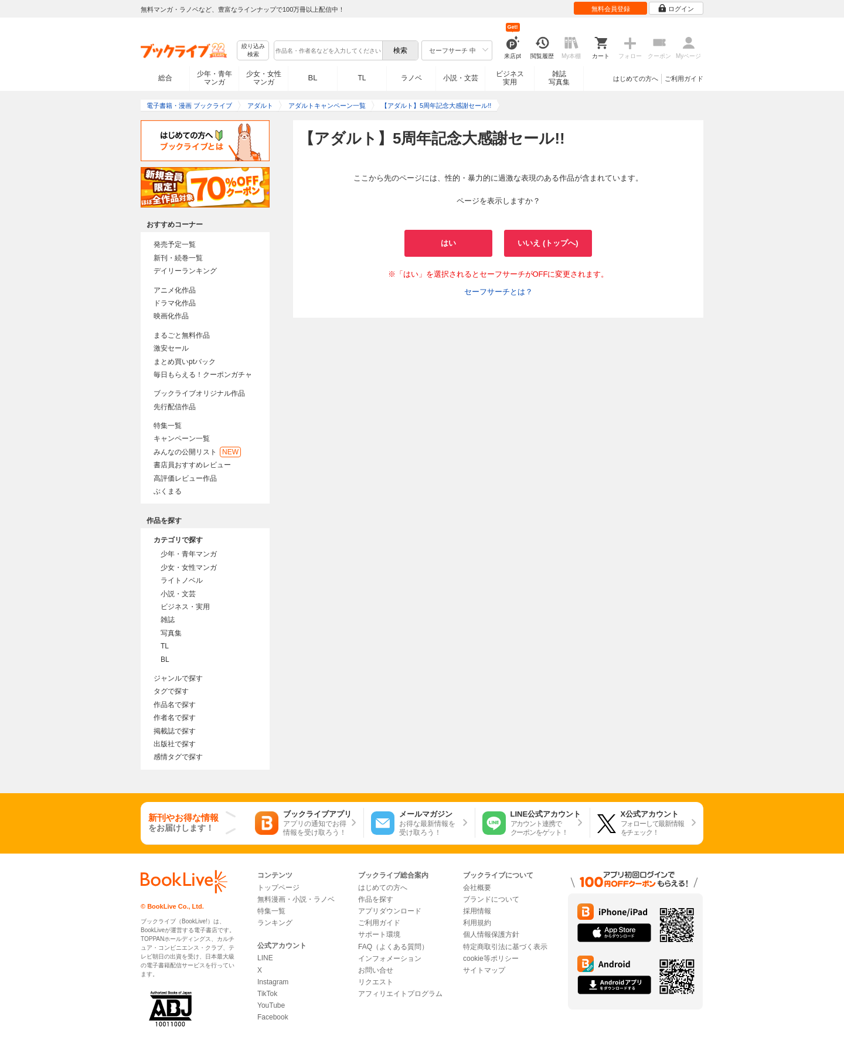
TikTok (267, 994)
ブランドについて (491, 899)
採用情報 (477, 911)
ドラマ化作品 (175, 303)
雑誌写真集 (559, 78)
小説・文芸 (460, 78)
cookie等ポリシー (491, 958)
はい (448, 243)
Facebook (272, 1017)
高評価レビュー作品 (185, 478)
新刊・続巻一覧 (178, 258)
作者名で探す (175, 717)
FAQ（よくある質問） (393, 947)
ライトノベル (182, 580)
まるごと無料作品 (182, 335)
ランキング (274, 923)
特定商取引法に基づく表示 (505, 947)
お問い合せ (375, 970)
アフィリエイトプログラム (400, 994)
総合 (165, 78)
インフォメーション (389, 958)
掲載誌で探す (175, 731)
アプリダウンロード (389, 911)
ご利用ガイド (684, 78)
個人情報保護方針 (491, 934)
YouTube (271, 1005)
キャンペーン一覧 (182, 438)
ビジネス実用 (510, 78)
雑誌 (168, 620)
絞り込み (253, 51)
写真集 (171, 633)
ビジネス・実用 (185, 607)
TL (362, 78)
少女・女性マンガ (263, 78)
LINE (265, 958)
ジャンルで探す (178, 678)
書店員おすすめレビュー (192, 465)
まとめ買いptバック (185, 362)
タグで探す (171, 691)
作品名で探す (175, 705)
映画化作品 (171, 316)
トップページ (278, 887)
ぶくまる (168, 491)
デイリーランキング (185, 271)
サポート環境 (379, 934)
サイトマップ (484, 970)
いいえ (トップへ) (548, 243)
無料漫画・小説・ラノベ (296, 899)
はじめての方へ (635, 78)
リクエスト (375, 982)
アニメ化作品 (175, 290)
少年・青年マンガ (214, 78)
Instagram (272, 982)
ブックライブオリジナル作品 (199, 393)
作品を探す (375, 899)
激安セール (171, 348)
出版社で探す (175, 744)
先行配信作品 (175, 407)
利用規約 (477, 923)
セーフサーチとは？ (498, 291)
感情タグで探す (178, 757)
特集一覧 (168, 426)
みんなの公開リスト (197, 452)
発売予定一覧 (175, 244)
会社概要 (477, 887)
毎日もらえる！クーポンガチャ (203, 375)
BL (313, 77)
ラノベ (411, 78)
